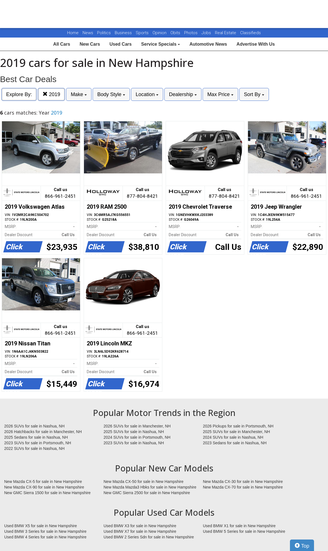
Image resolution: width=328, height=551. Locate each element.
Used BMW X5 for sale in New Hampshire (40, 526)
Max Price (220, 94)
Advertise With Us (255, 44)
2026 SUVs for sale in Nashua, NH (34, 426)
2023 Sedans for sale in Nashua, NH (234, 443)
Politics (104, 32)
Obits (175, 32)
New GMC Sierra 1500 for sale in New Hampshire (47, 492)
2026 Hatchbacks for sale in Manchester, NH (43, 431)
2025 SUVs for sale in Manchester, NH (236, 431)
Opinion (160, 32)
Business (124, 32)
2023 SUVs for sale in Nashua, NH (134, 443)
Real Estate (226, 32)
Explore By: (19, 94)
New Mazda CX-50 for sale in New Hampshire (144, 481)
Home (73, 32)
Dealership (183, 94)
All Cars (61, 44)
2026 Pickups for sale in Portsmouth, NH (238, 426)
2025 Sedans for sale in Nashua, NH (36, 437)
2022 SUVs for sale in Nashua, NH (34, 448)
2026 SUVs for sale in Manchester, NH (137, 426)
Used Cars (120, 44)
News (88, 32)
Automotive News (208, 44)
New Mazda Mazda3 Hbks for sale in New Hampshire (150, 487)
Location (147, 94)
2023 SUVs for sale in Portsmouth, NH (37, 443)
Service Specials (160, 44)
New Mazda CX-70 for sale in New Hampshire (243, 487)
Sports (143, 32)
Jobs (207, 32)
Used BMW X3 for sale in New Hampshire (140, 526)
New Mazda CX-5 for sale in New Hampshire (43, 481)
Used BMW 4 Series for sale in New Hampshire (45, 537)
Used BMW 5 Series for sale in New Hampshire (244, 531)
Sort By (254, 94)
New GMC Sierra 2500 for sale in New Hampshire (147, 492)
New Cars (89, 44)
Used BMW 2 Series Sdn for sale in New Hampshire (149, 537)
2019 (51, 94)
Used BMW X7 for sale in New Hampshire (140, 531)
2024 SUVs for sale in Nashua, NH (233, 437)
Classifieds (250, 32)
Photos (191, 32)
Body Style (111, 94)
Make (79, 94)
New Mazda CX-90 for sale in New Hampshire (44, 487)
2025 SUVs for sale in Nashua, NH (134, 431)
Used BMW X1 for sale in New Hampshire (239, 526)
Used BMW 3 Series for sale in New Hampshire (45, 531)
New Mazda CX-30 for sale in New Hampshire (243, 481)
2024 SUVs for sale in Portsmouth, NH (137, 437)
